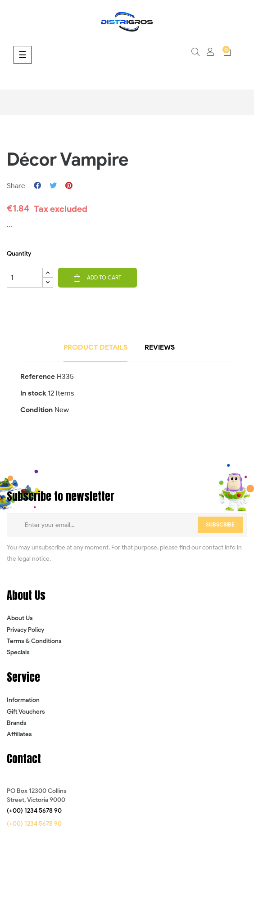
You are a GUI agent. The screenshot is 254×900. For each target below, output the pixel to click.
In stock (33, 393)
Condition (36, 409)
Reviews (160, 347)
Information (23, 700)
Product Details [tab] (95, 347)
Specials (18, 652)
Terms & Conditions (34, 641)
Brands (17, 723)
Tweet (53, 186)
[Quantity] (25, 278)
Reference (37, 376)
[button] (34, 810)
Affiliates (19, 734)
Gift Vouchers (26, 712)
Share (37, 186)
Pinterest (69, 186)
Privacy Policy (25, 630)
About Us (20, 618)
